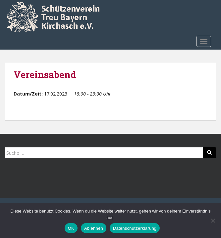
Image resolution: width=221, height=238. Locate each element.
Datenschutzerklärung (134, 228)
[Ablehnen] (212, 220)
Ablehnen (93, 228)
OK (71, 228)
